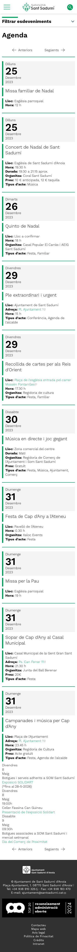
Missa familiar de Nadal (29, 91)
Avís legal (38, 932)
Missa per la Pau (22, 581)
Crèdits (38, 940)
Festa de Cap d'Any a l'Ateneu (35, 516)
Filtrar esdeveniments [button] (38, 21)
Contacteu (38, 925)
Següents (55, 50)
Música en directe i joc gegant (36, 439)
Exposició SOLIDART (17, 782)
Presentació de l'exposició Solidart (28, 812)
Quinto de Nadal (22, 226)
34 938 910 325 (24, 889)
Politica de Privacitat (38, 936)
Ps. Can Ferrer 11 (31, 662)
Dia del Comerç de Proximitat (24, 842)
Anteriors (22, 50)
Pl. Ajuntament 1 (31, 309)
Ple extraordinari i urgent (30, 295)
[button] (6, 8)
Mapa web (38, 929)
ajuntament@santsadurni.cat (42, 892)
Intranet (38, 944)
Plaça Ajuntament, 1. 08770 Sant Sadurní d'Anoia (37, 885)
